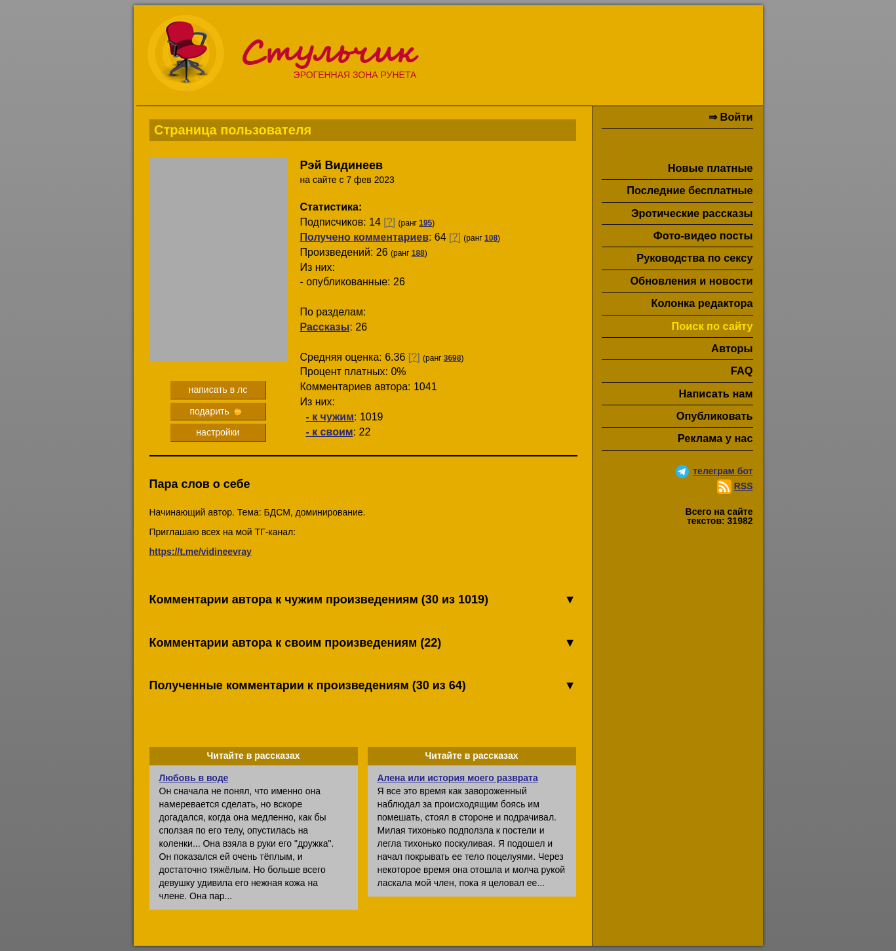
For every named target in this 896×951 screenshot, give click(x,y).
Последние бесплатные (689, 190)
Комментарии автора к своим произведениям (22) (362, 643)
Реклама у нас (715, 438)
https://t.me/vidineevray (200, 551)
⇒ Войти (730, 117)
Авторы (731, 348)
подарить (215, 411)
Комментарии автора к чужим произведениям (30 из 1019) (362, 600)
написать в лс (218, 389)
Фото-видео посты (703, 235)
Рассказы (325, 327)
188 (418, 253)
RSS (743, 486)
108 (490, 238)
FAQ (742, 370)
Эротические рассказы (692, 213)
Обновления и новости (691, 281)
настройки (217, 432)
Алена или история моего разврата (458, 778)
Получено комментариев (364, 237)
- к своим (329, 431)
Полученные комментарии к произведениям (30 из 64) (362, 686)
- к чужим (329, 416)
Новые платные (710, 168)
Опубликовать (714, 416)
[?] (389, 222)
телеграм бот (722, 471)
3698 (452, 358)
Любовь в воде (194, 778)
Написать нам (716, 393)
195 (425, 223)
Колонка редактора (701, 303)
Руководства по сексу (694, 258)
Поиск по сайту (711, 326)
